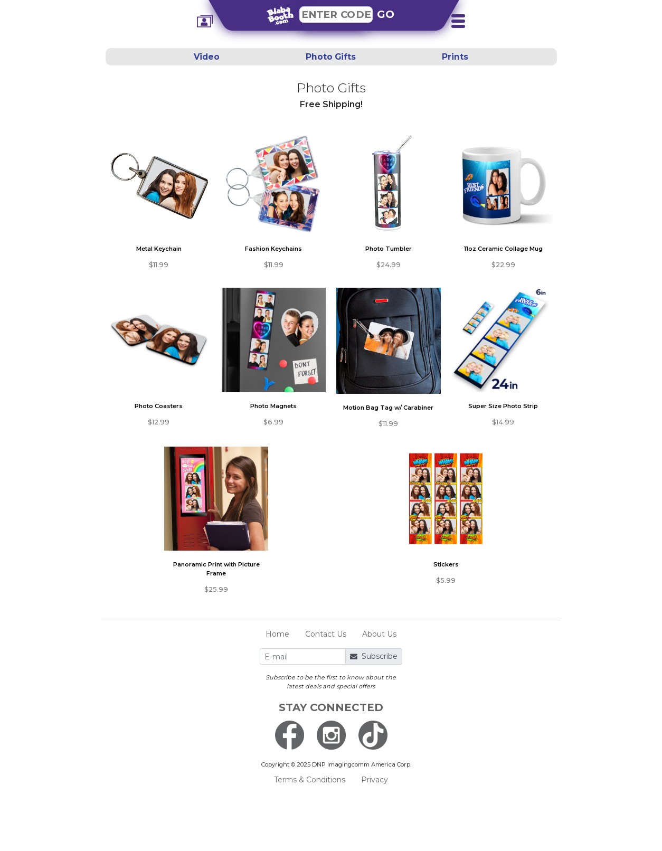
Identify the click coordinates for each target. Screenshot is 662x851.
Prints (455, 57)
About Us (379, 634)
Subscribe (374, 656)
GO (385, 14)
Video (207, 57)
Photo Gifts (331, 57)
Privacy (374, 779)
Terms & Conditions (309, 779)
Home (277, 634)
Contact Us (325, 634)
